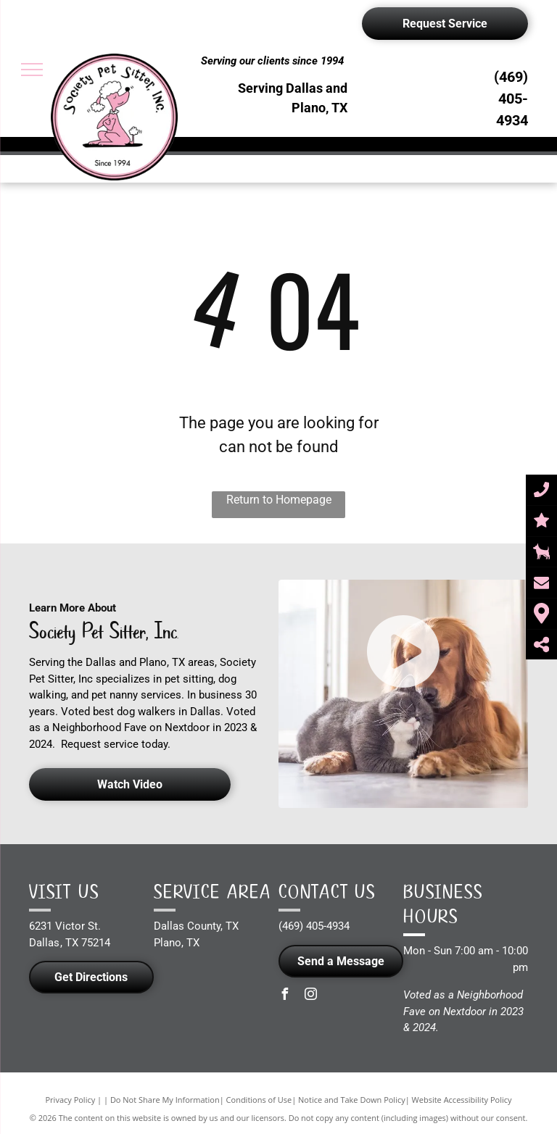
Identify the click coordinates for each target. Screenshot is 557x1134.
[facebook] (284, 996)
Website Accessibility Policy (462, 1099)
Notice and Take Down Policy (351, 1099)
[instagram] (310, 996)
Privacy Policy (71, 1099)
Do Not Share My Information (165, 1099)
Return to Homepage (278, 499)
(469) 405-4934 (511, 98)
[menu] (32, 69)
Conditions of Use (259, 1099)
